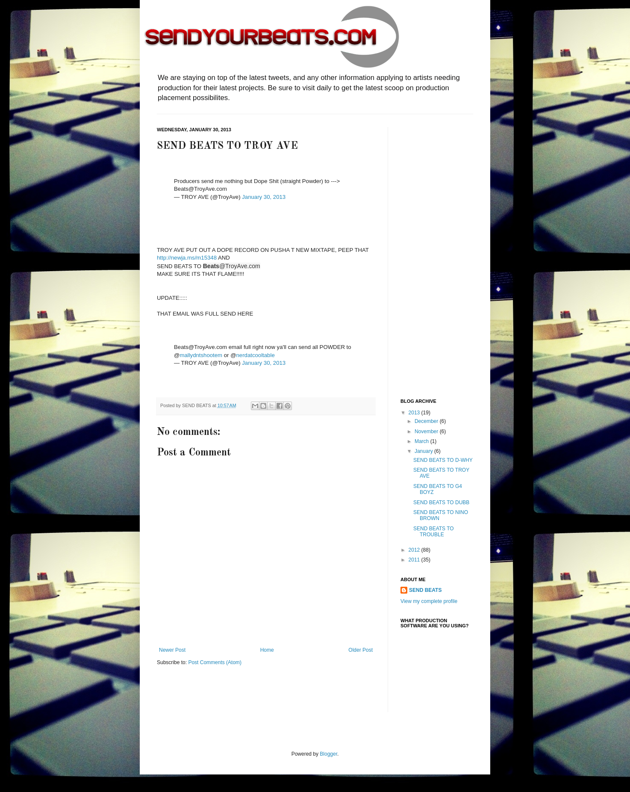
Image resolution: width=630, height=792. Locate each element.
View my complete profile (428, 601)
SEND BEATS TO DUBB (441, 502)
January (424, 451)
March (422, 441)
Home (267, 650)
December (427, 421)
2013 (415, 413)
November (427, 431)
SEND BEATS (425, 590)
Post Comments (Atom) (214, 662)
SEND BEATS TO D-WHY (443, 460)
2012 (415, 550)
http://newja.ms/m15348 (187, 257)
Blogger (328, 754)
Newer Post (172, 650)
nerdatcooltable (255, 355)
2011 (415, 560)
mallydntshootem (201, 355)
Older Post (360, 650)
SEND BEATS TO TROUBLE (433, 532)
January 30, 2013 (264, 197)
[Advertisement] (434, 255)
